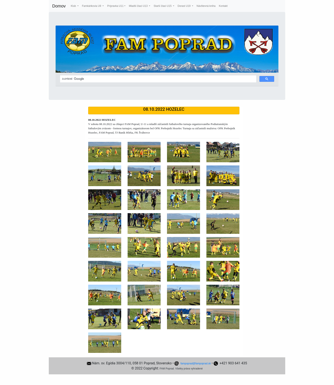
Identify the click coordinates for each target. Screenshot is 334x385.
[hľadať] (157, 79)
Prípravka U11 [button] (115, 5)
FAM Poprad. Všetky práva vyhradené (181, 368)
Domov (59, 6)
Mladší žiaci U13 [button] (138, 5)
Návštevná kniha (206, 5)
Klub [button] (73, 5)
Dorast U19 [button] (184, 5)
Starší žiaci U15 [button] (163, 5)
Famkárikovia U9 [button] (92, 5)
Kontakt (223, 5)
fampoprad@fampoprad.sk (195, 363)
